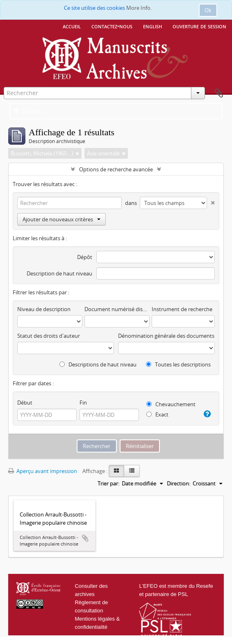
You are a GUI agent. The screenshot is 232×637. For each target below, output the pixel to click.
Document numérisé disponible (117, 309)
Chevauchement (171, 404)
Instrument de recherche (182, 309)
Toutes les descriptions (178, 364)
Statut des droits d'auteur (48, 335)
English (152, 25)
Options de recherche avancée (116, 169)
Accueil (72, 25)
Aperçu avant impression (42, 471)
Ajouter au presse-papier (85, 538)
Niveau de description (44, 309)
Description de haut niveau (59, 273)
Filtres (27, 111)
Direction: (178, 483)
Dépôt (84, 257)
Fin (83, 402)
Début (24, 402)
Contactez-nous (111, 25)
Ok (208, 10)
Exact (157, 414)
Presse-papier (219, 93)
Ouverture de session (199, 25)
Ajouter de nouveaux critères (61, 219)
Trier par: (108, 483)
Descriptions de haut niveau (97, 364)
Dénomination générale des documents (166, 335)
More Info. (139, 7)
